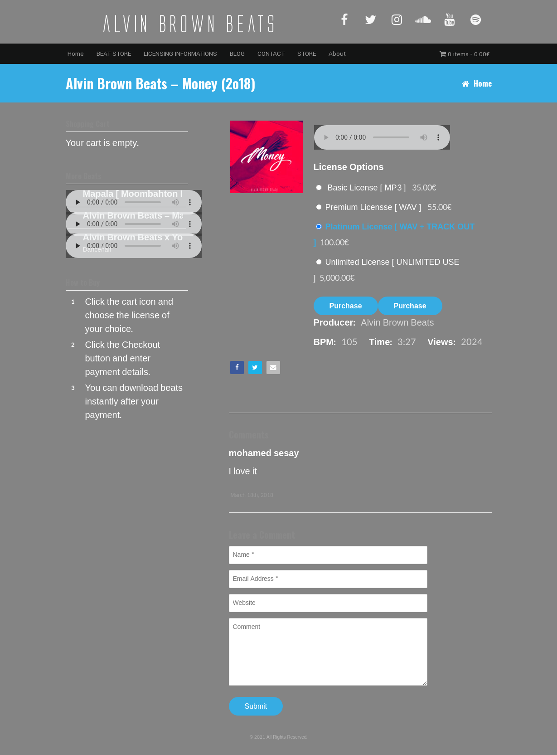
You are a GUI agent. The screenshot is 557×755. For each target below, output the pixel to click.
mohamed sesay (264, 453)
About (337, 53)
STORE (306, 53)
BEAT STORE (114, 53)
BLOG (237, 53)
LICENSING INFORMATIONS (180, 53)
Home (76, 53)
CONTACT (271, 53)
